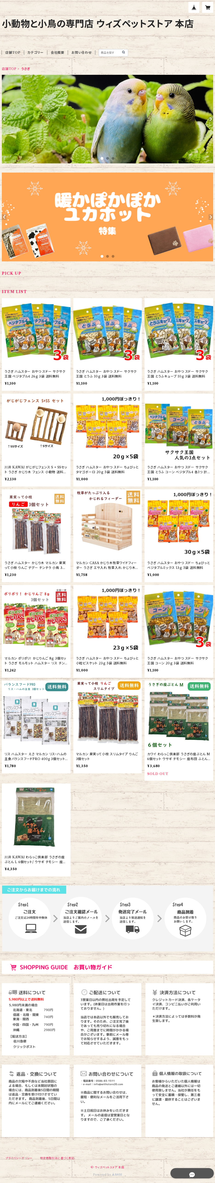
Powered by (107, 1174)
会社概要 (57, 52)
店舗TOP (12, 52)
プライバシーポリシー (19, 1158)
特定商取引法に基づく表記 (57, 1158)
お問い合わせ (81, 52)
